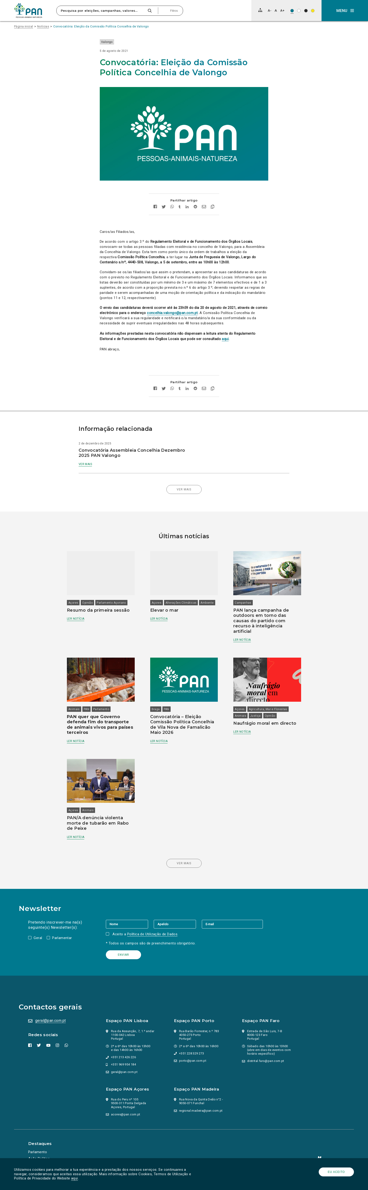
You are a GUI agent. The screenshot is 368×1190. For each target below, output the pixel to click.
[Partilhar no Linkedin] (187, 207)
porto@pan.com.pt (192, 1060)
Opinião (87, 602)
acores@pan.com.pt (125, 1114)
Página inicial (23, 26)
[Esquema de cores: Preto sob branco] (299, 10)
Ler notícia (75, 618)
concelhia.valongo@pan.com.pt (172, 313)
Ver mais (85, 464)
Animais (74, 709)
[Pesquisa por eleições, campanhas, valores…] (101, 10)
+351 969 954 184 (123, 1064)
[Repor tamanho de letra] (276, 10)
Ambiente (207, 602)
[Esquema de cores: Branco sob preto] (306, 10)
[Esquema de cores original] (292, 10)
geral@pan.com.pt (50, 1020)
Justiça (255, 715)
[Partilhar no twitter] (163, 207)
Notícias (43, 26)
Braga (156, 709)
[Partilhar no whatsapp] (172, 207)
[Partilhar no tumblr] (179, 207)
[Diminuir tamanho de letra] (269, 10)
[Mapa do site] (260, 10)
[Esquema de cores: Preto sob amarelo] (312, 10)
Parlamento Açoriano (111, 602)
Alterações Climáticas (180, 602)
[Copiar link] (212, 207)
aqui (74, 1178)
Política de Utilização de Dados (152, 934)
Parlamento (101, 709)
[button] (345, 10)
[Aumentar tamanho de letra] (282, 10)
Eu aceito (336, 1172)
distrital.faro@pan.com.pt (265, 1061)
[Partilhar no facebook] (155, 207)
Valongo (107, 42)
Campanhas (243, 602)
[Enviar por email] (203, 207)
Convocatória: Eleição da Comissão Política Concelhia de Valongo (101, 26)
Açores (73, 602)
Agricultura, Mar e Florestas (268, 709)
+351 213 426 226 (123, 1057)
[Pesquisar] (149, 10)
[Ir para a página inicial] (28, 10)
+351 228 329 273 (191, 1053)
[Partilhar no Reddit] (195, 207)
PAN (86, 709)
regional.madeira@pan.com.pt (201, 1110)
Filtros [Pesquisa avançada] (174, 10)
